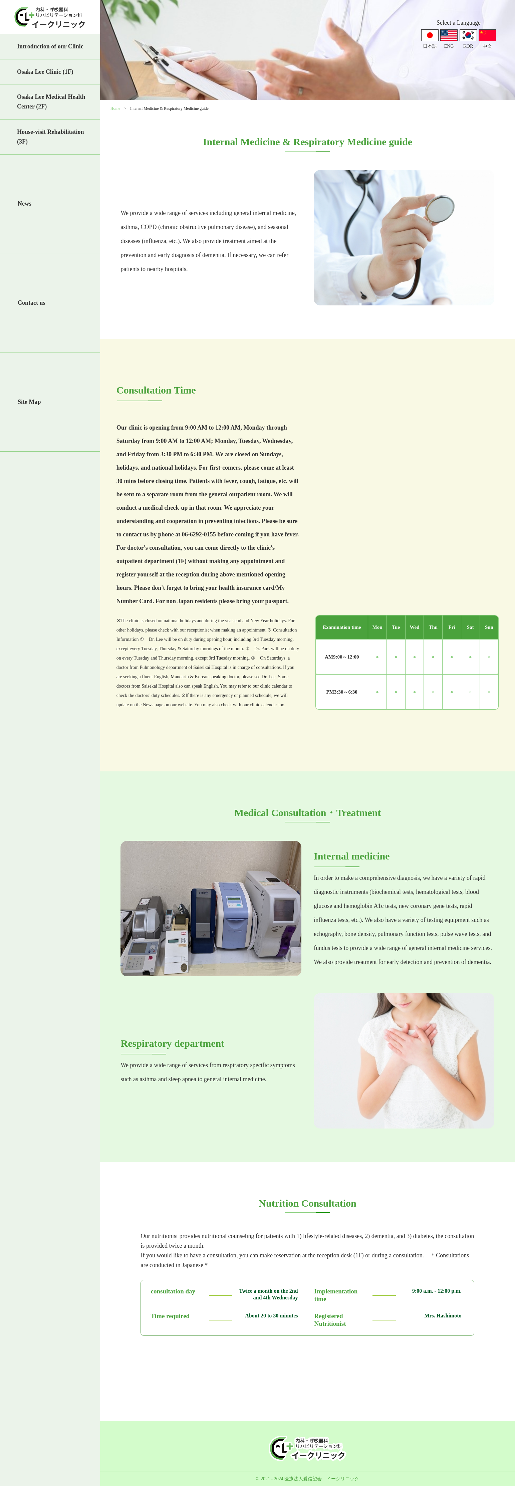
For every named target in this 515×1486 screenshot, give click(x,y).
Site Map (29, 402)
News (24, 203)
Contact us (31, 302)
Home (115, 108)
